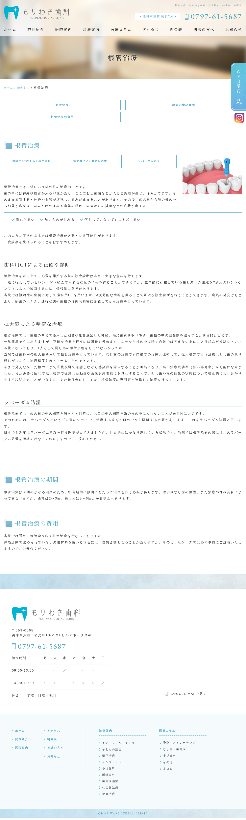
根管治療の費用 (62, 118)
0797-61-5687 (43, 647)
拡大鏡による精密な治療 (90, 162)
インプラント (112, 764)
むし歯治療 (110, 789)
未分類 (168, 771)
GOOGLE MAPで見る (185, 696)
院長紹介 (35, 29)
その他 (168, 764)
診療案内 (91, 29)
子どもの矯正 (112, 751)
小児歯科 (109, 770)
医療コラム (121, 29)
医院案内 (63, 29)
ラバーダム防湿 (149, 162)
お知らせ (233, 29)
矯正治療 (109, 757)
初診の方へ (203, 29)
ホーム (10, 29)
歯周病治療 (110, 783)
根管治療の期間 (184, 105)
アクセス (150, 29)
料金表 (176, 29)
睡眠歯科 (109, 777)
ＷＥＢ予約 (239, 86)
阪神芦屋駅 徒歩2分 (158, 16)
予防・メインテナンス (119, 745)
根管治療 (62, 105)
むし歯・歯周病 (174, 751)
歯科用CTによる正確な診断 (31, 162)
